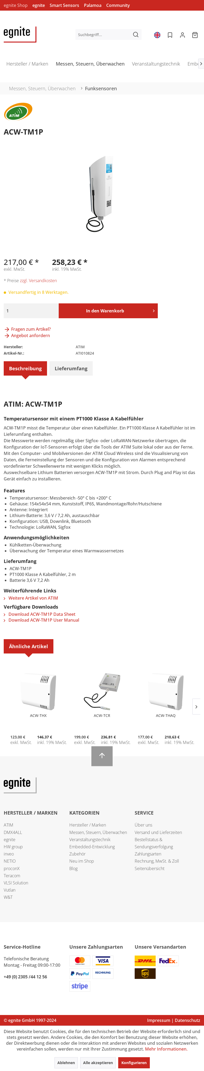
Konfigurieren (134, 1062)
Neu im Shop (81, 861)
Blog (73, 868)
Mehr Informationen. (166, 1049)
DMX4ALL (13, 832)
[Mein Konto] (182, 34)
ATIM (8, 825)
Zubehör (77, 854)
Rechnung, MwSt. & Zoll (157, 861)
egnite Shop (16, 5)
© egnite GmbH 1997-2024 (30, 1020)
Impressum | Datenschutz (173, 1020)
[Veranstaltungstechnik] (156, 65)
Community (118, 5)
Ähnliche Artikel (28, 646)
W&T (8, 897)
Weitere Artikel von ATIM (31, 598)
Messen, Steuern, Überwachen (98, 832)
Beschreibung (25, 368)
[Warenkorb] (195, 34)
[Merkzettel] (169, 34)
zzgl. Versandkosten (38, 280)
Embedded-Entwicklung (92, 847)
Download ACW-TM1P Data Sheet (39, 614)
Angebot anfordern (27, 335)
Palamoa (92, 5)
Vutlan (9, 890)
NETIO (10, 861)
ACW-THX (38, 715)
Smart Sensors (64, 5)
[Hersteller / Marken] (27, 65)
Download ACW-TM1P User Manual (41, 620)
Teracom (12, 876)
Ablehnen (66, 1062)
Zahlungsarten (148, 854)
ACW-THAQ (166, 715)
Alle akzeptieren (98, 1062)
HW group (13, 847)
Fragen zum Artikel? (27, 329)
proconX (12, 868)
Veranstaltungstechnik (89, 839)
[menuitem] (108, 34)
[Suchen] (136, 34)
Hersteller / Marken (87, 825)
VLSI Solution (16, 883)
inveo (9, 854)
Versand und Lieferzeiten (158, 832)
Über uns (143, 825)
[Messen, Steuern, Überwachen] (90, 65)
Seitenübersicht (149, 868)
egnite (38, 5)
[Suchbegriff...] (108, 34)
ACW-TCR (102, 715)
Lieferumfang (71, 368)
